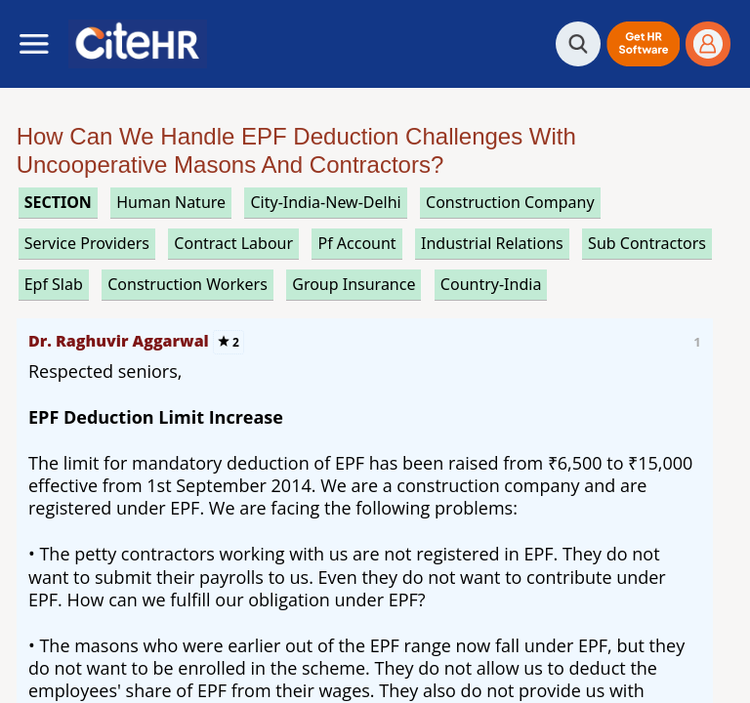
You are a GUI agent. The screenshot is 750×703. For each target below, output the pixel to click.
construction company (510, 202)
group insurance (353, 284)
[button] (643, 43)
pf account (356, 243)
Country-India (491, 284)
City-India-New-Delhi (325, 202)
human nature (171, 202)
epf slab (53, 284)
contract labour (233, 243)
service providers (86, 243)
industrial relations (492, 243)
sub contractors (647, 243)
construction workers (187, 284)
